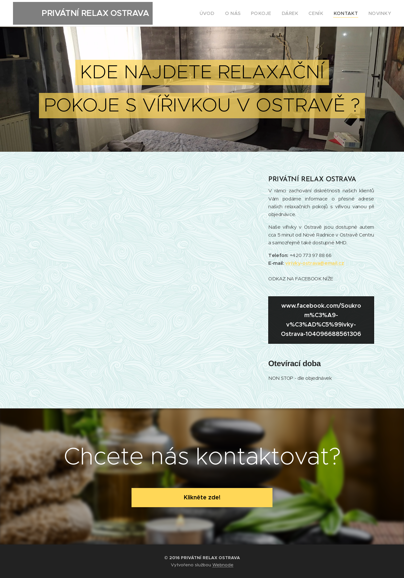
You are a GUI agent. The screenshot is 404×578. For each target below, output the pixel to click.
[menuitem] (223, 13)
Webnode (223, 565)
